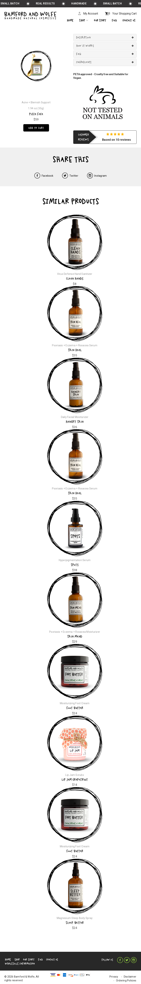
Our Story (26, 959)
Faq (114, 20)
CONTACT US (128, 20)
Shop (83, 20)
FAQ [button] (78, 54)
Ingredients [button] (84, 62)
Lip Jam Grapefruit (75, 780)
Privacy (114, 973)
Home (70, 20)
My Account (89, 13)
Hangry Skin (75, 422)
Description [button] (83, 37)
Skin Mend (74, 636)
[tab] (104, 37)
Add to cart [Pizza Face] (36, 128)
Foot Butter (74, 708)
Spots (75, 565)
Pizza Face (36, 114)
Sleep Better (75, 923)
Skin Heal (75, 350)
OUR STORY (100, 20)
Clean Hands (74, 279)
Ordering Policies (126, 977)
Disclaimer (130, 973)
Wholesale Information (69, 959)
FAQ (36, 959)
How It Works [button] (85, 45)
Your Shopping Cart (122, 13)
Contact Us (47, 959)
